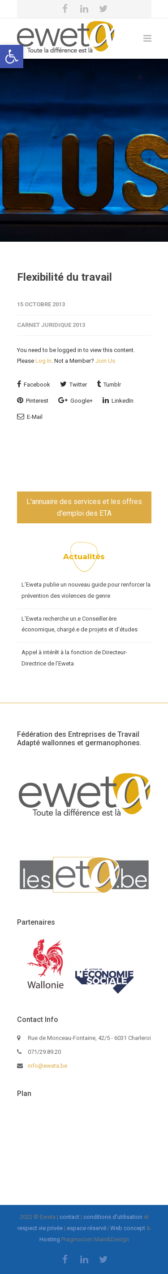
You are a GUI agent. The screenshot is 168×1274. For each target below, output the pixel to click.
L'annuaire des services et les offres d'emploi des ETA (84, 507)
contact (69, 1216)
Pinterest (32, 400)
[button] (11, 56)
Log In (43, 360)
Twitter (73, 384)
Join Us (105, 360)
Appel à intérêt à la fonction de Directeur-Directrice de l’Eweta (74, 658)
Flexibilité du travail (64, 277)
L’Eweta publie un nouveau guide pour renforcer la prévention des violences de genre (86, 590)
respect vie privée (40, 1228)
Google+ (75, 400)
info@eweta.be (47, 1065)
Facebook (33, 384)
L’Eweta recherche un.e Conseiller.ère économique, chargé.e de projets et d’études (80, 624)
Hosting (49, 1239)
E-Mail (30, 416)
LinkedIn (118, 400)
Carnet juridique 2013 (51, 325)
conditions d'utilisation (112, 1216)
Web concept (127, 1228)
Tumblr (109, 384)
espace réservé (86, 1228)
